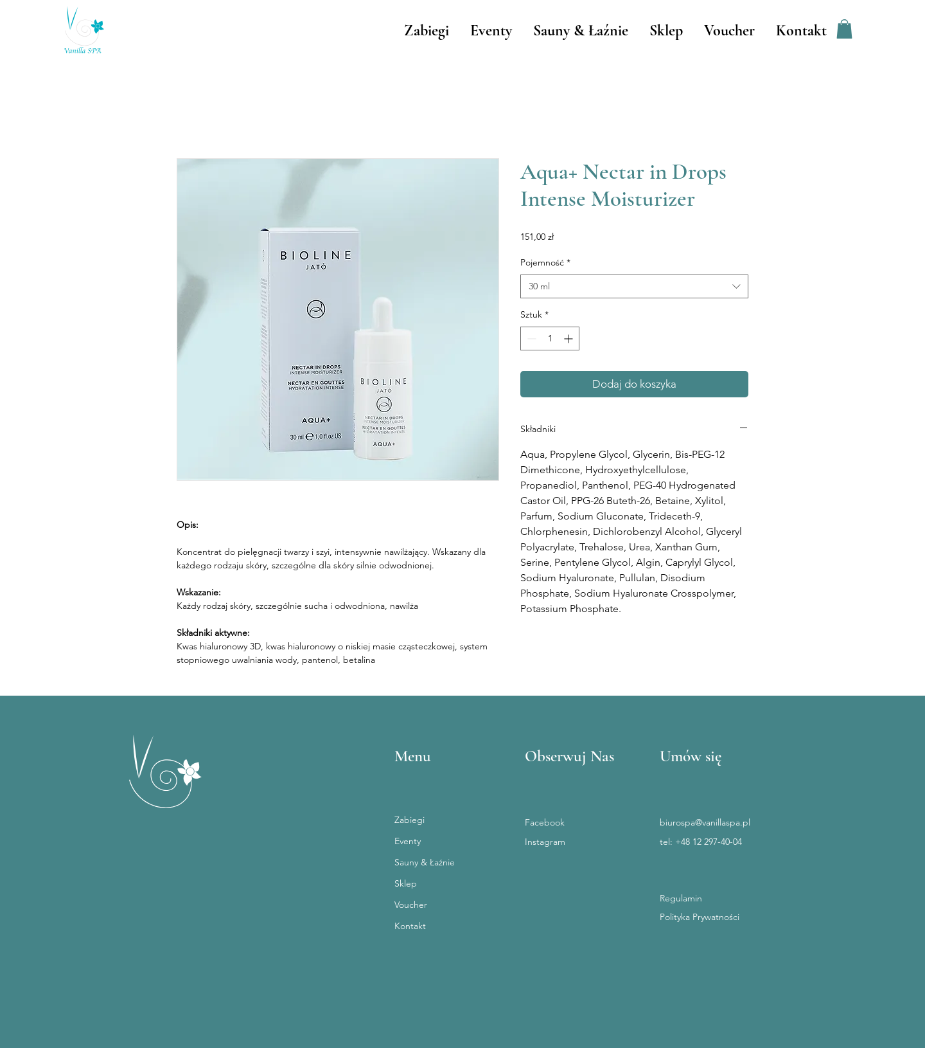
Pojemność (545, 262)
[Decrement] (530, 338)
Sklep (405, 883)
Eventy (407, 841)
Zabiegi (409, 820)
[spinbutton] (549, 338)
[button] (844, 29)
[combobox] (634, 287)
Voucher (410, 904)
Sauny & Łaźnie (424, 862)
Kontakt (410, 926)
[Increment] (569, 338)
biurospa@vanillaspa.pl (705, 822)
